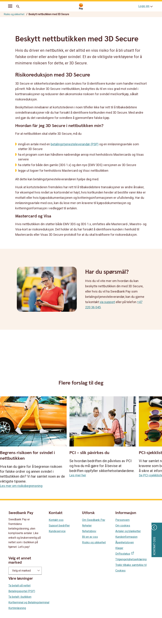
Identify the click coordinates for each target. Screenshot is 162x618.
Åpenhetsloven (124, 542)
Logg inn (144, 6)
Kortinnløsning (17, 608)
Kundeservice (57, 531)
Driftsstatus (122, 553)
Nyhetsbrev (89, 531)
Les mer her (77, 475)
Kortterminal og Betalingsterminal (28, 602)
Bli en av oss (90, 536)
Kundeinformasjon (126, 536)
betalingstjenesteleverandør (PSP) (75, 144)
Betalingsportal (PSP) (21, 591)
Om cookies (122, 525)
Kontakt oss (56, 520)
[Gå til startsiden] (81, 6)
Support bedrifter (59, 525)
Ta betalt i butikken (19, 596)
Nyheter (87, 525)
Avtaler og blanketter (128, 531)
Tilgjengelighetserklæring (131, 559)
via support (107, 302)
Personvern (122, 520)
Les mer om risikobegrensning (21, 486)
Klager (119, 548)
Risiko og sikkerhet (14, 14)
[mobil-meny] (10, 7)
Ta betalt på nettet (19, 585)
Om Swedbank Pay (93, 520)
